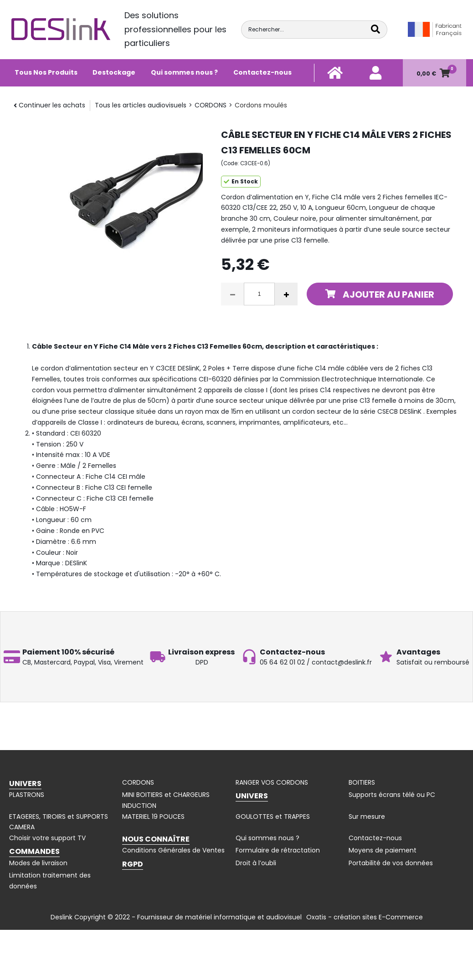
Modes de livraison (38, 862)
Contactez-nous (262, 72)
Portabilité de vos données (391, 862)
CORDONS (210, 105)
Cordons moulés (261, 105)
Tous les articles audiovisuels (140, 105)
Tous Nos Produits (46, 72)
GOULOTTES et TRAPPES (273, 816)
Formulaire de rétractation (278, 850)
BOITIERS (362, 782)
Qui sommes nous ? (184, 72)
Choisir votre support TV (47, 837)
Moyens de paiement (382, 850)
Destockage (114, 72)
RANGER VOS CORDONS (272, 782)
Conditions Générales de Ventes (173, 850)
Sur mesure (367, 816)
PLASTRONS (26, 794)
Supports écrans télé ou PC (392, 794)
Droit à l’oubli (256, 862)
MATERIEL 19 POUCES (153, 816)
